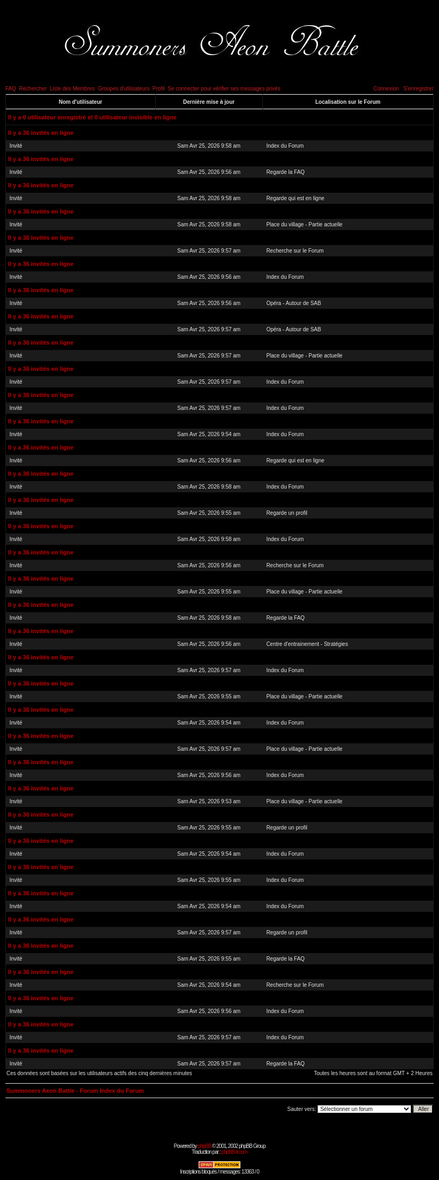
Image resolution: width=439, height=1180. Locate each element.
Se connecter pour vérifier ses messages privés (224, 89)
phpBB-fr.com (234, 1152)
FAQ (10, 89)
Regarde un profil (286, 513)
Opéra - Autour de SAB (293, 303)
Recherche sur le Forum (294, 251)
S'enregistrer (419, 89)
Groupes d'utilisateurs (123, 89)
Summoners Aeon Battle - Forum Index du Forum (75, 1090)
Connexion (386, 89)
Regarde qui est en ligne (295, 198)
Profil (159, 89)
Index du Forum (285, 146)
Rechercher (33, 89)
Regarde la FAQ (285, 172)
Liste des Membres (72, 89)
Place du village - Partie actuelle (304, 224)
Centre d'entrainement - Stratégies (307, 644)
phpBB (204, 1146)
